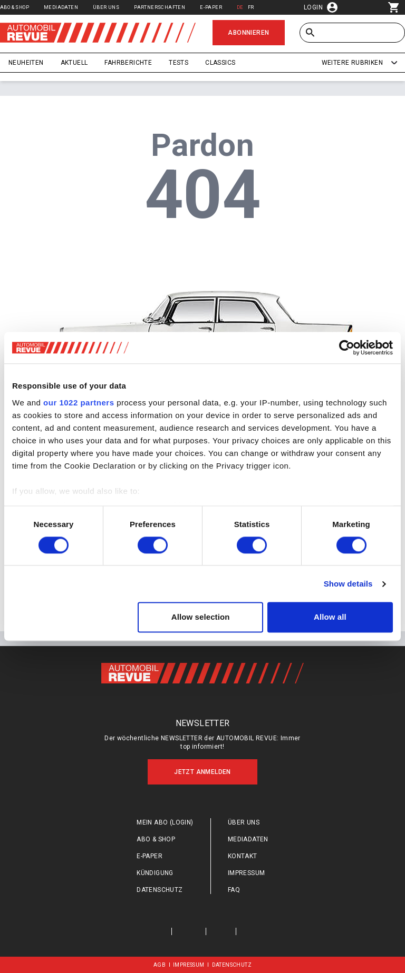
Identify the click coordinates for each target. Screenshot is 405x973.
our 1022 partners (78, 402)
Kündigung (155, 873)
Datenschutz (159, 889)
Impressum (246, 873)
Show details (348, 583)
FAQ (234, 889)
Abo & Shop (14, 7)
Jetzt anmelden (202, 772)
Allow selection (200, 617)
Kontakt (242, 856)
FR (251, 7)
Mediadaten (61, 7)
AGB (159, 965)
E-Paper (211, 7)
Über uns (106, 7)
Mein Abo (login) (165, 822)
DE (240, 7)
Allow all (330, 617)
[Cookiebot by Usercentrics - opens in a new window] (347, 347)
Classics (220, 62)
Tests (178, 62)
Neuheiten (26, 62)
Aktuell (74, 62)
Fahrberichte (128, 62)
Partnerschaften (159, 7)
